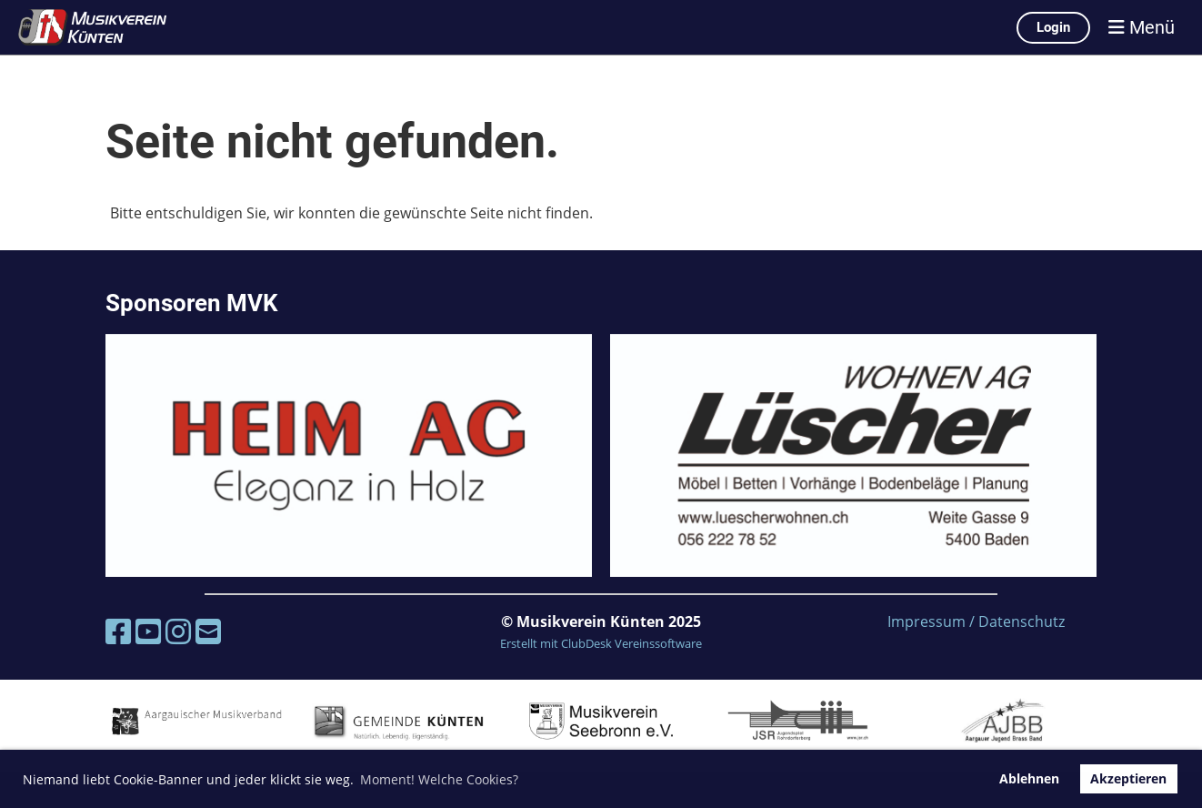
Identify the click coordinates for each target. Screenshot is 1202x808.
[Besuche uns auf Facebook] (118, 631)
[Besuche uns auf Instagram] (178, 631)
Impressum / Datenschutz (976, 621)
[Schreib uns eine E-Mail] (208, 631)
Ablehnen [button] (1029, 778)
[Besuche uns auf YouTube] (148, 631)
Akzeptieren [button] (1128, 778)
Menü (1141, 27)
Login (1053, 27)
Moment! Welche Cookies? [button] (439, 779)
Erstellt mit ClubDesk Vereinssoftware (601, 643)
